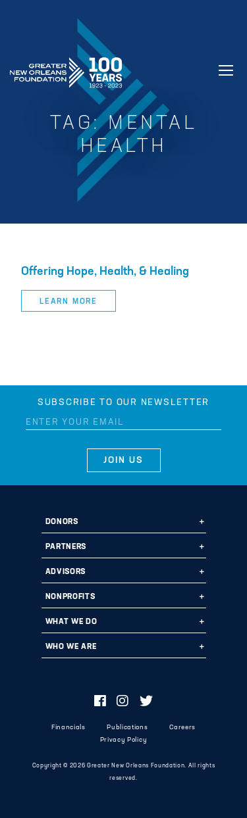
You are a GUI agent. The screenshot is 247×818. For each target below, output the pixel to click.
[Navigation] (226, 70)
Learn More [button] (68, 302)
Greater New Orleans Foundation (66, 68)
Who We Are (71, 647)
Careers (182, 727)
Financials (68, 727)
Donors (61, 522)
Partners (65, 547)
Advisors (65, 572)
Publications (127, 727)
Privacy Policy (123, 740)
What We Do (71, 622)
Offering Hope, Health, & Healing (105, 272)
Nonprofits (70, 597)
